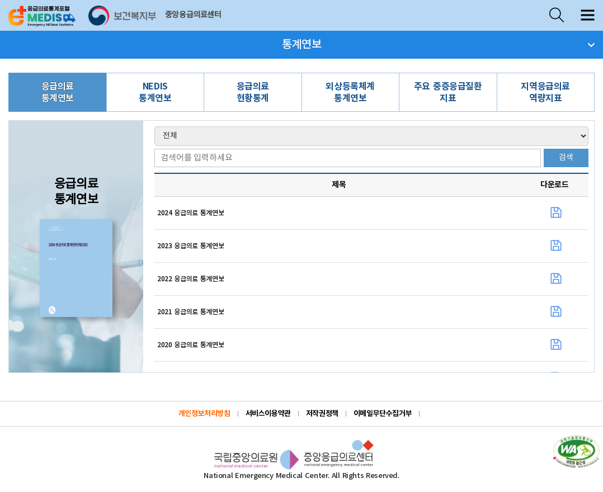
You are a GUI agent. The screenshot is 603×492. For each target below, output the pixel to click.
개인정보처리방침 (204, 413)
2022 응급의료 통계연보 (190, 279)
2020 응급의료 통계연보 (190, 345)
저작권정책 (322, 413)
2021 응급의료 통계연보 (190, 312)
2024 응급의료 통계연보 (190, 213)
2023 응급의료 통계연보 (190, 246)
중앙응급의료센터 (193, 15)
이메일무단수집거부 (383, 413)
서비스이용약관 (268, 413)
